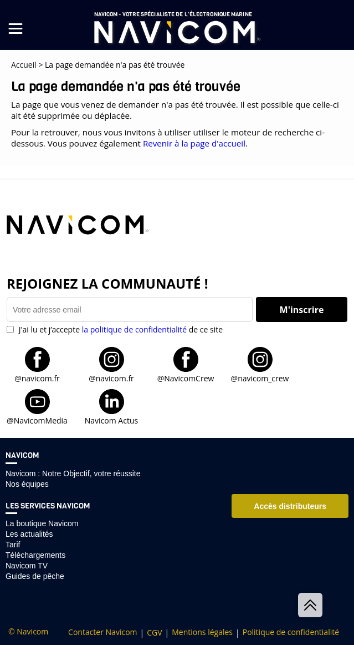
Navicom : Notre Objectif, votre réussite (73, 473)
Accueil (24, 64)
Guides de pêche (35, 576)
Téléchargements (35, 555)
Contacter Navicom (102, 632)
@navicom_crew (260, 377)
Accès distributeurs (290, 506)
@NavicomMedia (37, 420)
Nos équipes (27, 484)
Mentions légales (202, 632)
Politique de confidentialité (291, 632)
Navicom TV (27, 566)
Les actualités (29, 534)
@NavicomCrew (185, 377)
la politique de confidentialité (134, 329)
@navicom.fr (37, 377)
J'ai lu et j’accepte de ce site (120, 329)
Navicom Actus (111, 420)
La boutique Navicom (42, 523)
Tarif (13, 544)
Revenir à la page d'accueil (194, 143)
